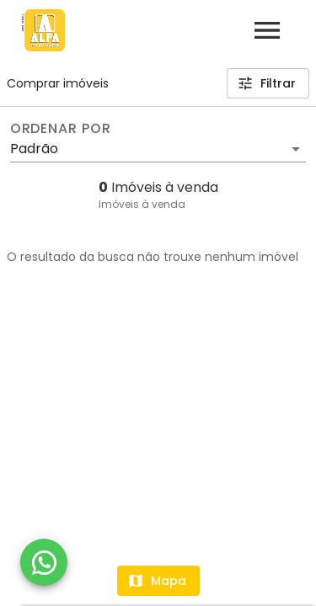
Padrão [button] (34, 148)
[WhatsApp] (43, 562)
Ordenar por (60, 129)
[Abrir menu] (267, 30)
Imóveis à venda (142, 204)
